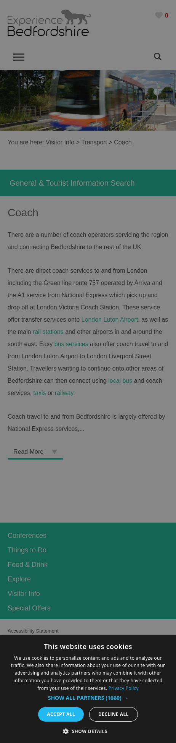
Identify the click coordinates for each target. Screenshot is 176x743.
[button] (88, 698)
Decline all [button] (113, 714)
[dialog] (88, 689)
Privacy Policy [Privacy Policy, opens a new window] (124, 688)
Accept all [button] (61, 714)
